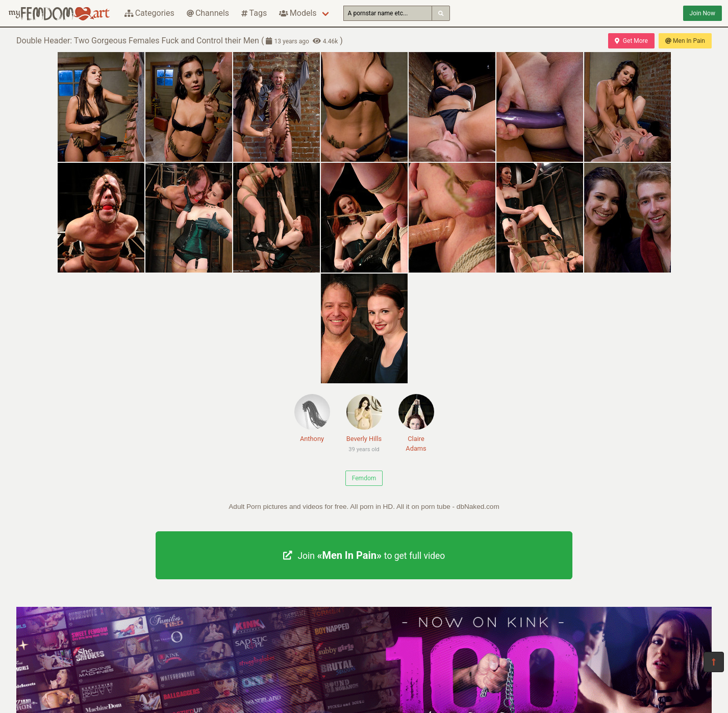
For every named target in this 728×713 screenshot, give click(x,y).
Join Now (702, 13)
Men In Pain (685, 40)
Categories (149, 13)
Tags (254, 13)
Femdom (364, 478)
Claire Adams (416, 423)
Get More (631, 40)
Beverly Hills (364, 425)
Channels (208, 13)
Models (297, 13)
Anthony (312, 418)
